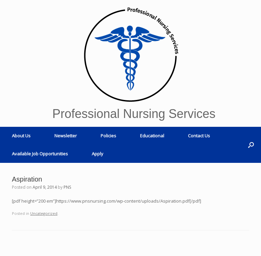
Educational (152, 136)
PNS (67, 187)
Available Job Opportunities (40, 154)
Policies (108, 136)
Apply (97, 154)
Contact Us (199, 136)
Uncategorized (43, 213)
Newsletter (65, 136)
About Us (21, 136)
